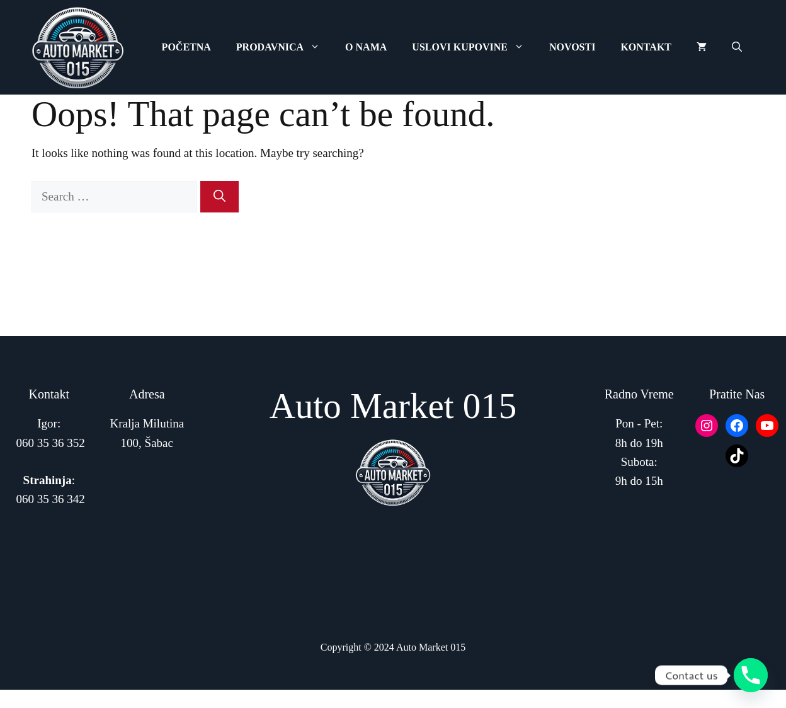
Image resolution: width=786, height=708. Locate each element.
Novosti (572, 47)
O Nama (366, 47)
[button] (737, 47)
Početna (186, 47)
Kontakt (645, 47)
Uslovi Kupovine (474, 47)
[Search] (219, 197)
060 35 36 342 (50, 499)
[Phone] (751, 675)
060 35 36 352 (50, 443)
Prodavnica (284, 47)
